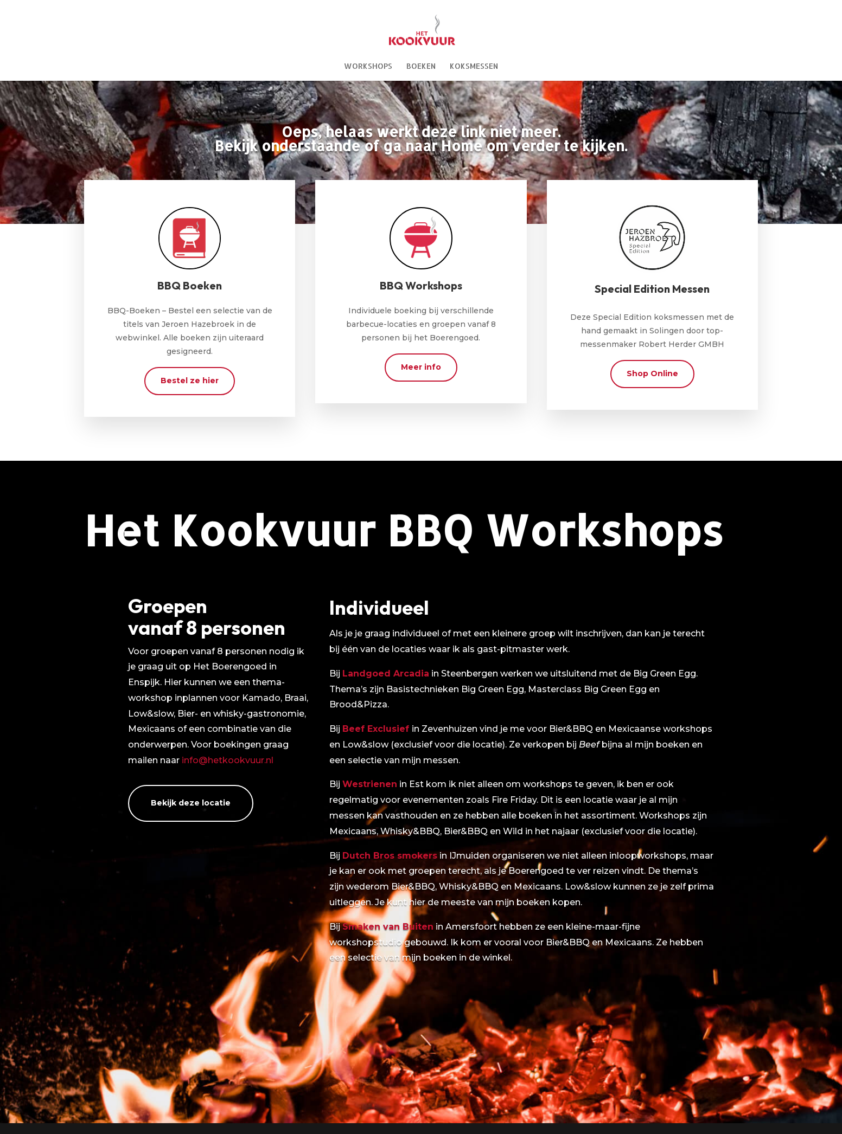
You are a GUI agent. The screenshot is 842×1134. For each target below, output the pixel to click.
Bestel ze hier (190, 380)
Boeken (421, 66)
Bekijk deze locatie (191, 803)
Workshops (368, 66)
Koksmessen (474, 66)
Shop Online (652, 373)
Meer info (421, 367)
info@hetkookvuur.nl (227, 760)
